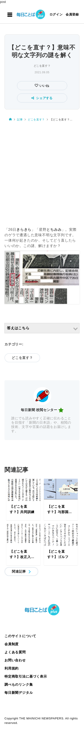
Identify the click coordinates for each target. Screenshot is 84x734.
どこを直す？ (42, 65)
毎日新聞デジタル (18, 692)
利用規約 (11, 668)
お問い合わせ (15, 660)
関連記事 (19, 571)
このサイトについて (20, 636)
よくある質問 (15, 652)
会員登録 (72, 14)
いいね (43, 85)
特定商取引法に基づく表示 (25, 676)
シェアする (42, 98)
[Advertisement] (42, 174)
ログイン (56, 14)
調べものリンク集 (18, 684)
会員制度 (11, 644)
